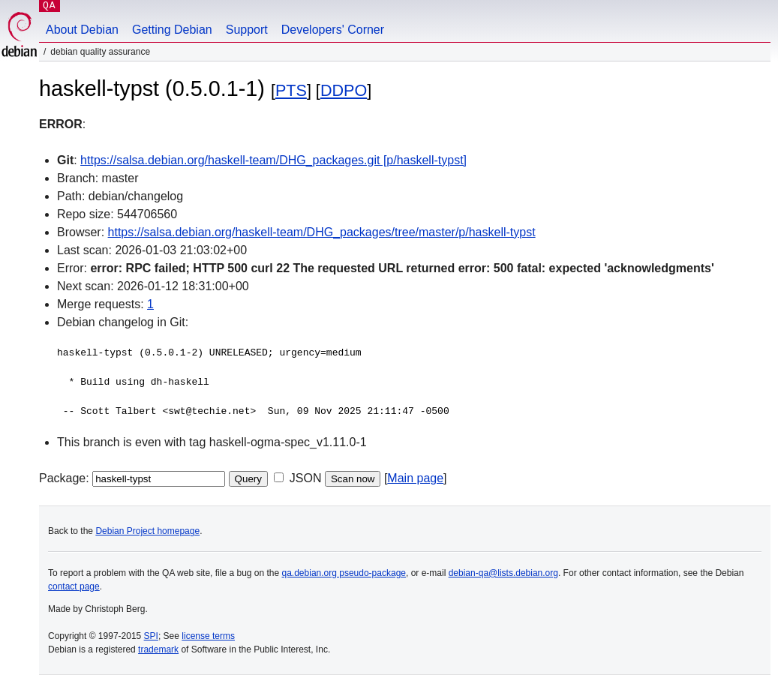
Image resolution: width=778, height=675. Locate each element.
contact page (74, 586)
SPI (151, 636)
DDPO (343, 90)
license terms (208, 636)
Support (247, 29)
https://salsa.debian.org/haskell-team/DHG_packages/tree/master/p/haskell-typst (322, 232)
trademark (158, 649)
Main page (415, 478)
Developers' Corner (332, 29)
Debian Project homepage (147, 531)
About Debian (82, 29)
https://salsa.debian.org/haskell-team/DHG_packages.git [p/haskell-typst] (273, 160)
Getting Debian (172, 29)
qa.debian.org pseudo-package (344, 573)
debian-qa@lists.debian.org (503, 573)
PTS (291, 90)
